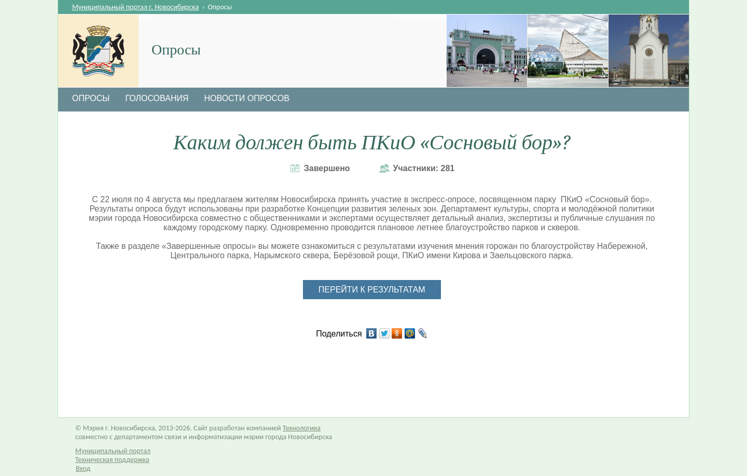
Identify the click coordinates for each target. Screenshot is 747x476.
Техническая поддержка (112, 459)
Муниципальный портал (112, 450)
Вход (83, 468)
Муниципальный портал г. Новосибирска (135, 7)
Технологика (302, 428)
